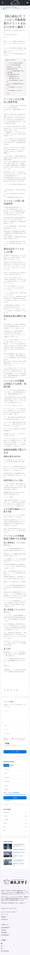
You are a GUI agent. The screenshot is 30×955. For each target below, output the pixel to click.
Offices (5, 823)
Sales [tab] (11, 765)
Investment (8, 34)
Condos (5, 816)
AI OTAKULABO (5, 935)
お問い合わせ (4, 919)
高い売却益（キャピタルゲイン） (14, 91)
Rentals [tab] (6, 765)
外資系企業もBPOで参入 (12, 69)
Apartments (6, 812)
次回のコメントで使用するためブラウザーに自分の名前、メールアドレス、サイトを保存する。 (14, 739)
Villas (5, 830)
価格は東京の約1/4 (13, 76)
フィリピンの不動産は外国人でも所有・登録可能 (15, 71)
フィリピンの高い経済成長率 (13, 65)
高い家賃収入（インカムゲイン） (14, 87)
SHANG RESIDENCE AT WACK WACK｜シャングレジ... (19, 846)
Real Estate (14, 34)
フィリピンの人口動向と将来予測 (14, 63)
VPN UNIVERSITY (5, 927)
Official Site (6, 951)
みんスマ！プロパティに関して (9, 912)
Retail (5, 826)
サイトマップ (4, 914)
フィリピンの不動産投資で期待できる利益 (15, 84)
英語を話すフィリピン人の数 (13, 67)
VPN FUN (3, 930)
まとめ (8, 93)
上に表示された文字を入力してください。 (13, 745)
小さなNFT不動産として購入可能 (15, 81)
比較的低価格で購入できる (13, 74)
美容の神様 (4, 932)
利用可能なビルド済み (14, 78)
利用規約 (3, 917)
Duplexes (6, 819)
